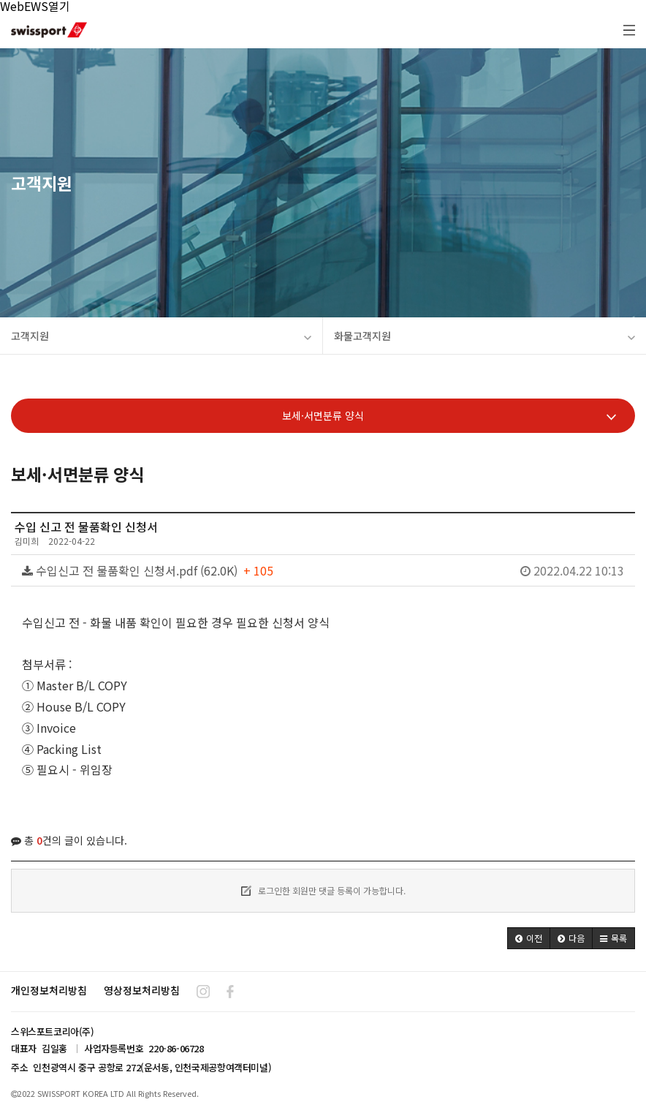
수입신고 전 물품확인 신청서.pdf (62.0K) (323, 570)
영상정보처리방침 (142, 990)
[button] (528, 938)
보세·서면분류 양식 (449, 415)
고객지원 (161, 335)
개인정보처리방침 (49, 990)
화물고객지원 (484, 335)
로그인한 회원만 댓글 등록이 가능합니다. (323, 890)
